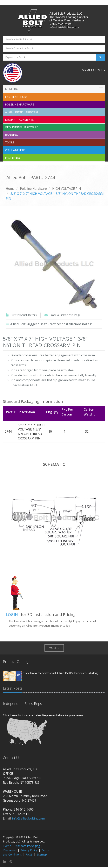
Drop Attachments (19, 119)
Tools (9, 142)
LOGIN (12, 614)
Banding (11, 135)
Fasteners (12, 157)
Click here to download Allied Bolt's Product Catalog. (60, 673)
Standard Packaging (27, 846)
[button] (54, 647)
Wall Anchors (15, 150)
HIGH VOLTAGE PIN (66, 188)
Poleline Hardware (19, 104)
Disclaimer (10, 850)
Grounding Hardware (21, 127)
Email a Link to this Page (65, 315)
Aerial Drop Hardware (22, 112)
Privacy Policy (28, 850)
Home (10, 188)
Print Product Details (24, 315)
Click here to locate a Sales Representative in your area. (43, 715)
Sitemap (42, 854)
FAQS (29, 854)
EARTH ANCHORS (16, 97)
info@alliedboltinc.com (28, 818)
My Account (93, 70)
